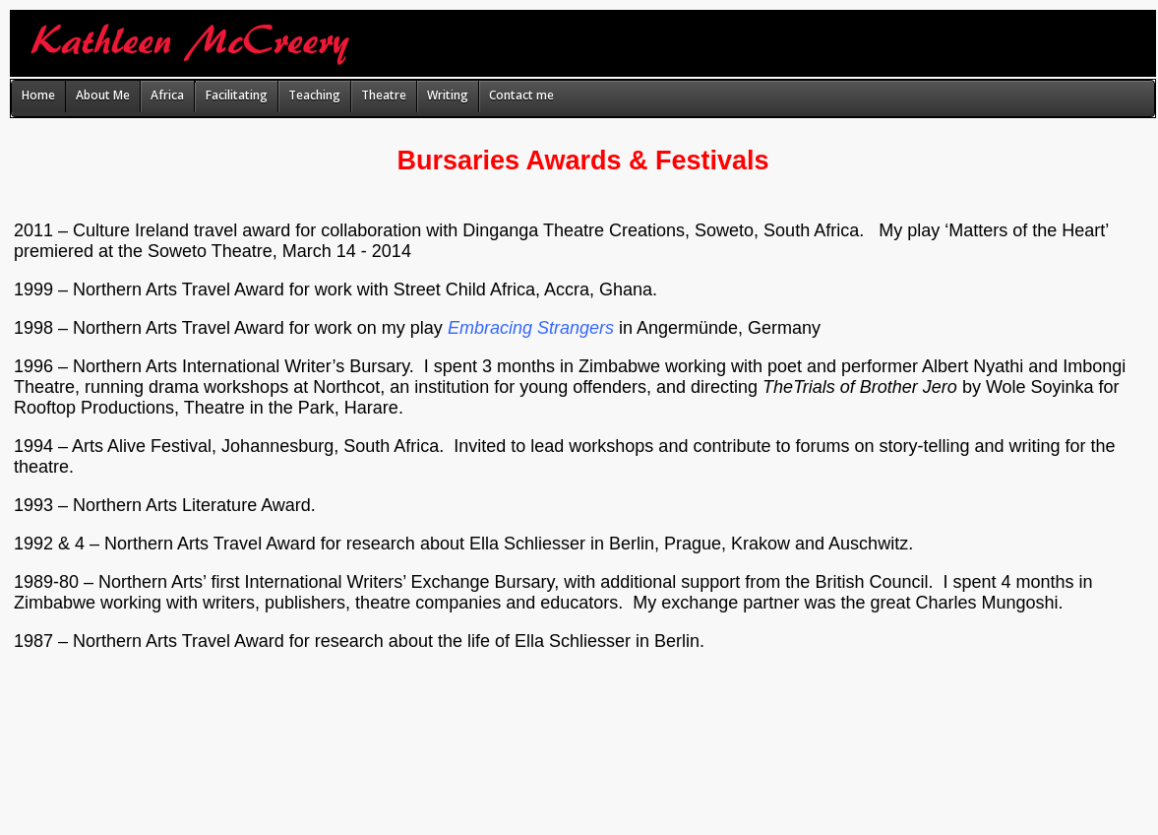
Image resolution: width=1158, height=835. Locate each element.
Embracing (490, 328)
